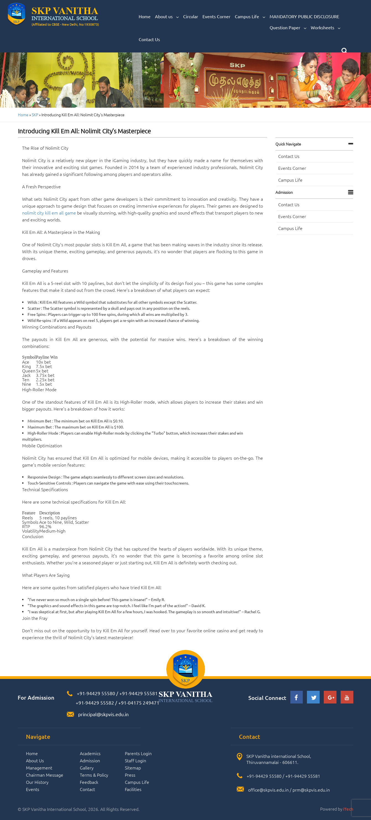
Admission (284, 192)
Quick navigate (288, 144)
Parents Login (138, 753)
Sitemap (133, 768)
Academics (90, 753)
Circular (190, 16)
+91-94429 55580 (96, 693)
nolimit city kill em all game (49, 213)
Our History (37, 782)
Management (39, 768)
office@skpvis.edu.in (268, 790)
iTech (348, 809)
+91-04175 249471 (138, 702)
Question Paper (288, 28)
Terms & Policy (94, 775)
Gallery (87, 768)
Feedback (89, 782)
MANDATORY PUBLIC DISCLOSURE (304, 16)
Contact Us (149, 39)
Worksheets (325, 28)
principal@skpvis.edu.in (103, 714)
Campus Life (250, 17)
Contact (87, 789)
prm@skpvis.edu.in (311, 790)
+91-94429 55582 (94, 702)
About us (167, 17)
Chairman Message (44, 775)
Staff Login (135, 760)
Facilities (133, 789)
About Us (35, 760)
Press (130, 775)
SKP (35, 114)
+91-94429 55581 (138, 693)
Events (32, 789)
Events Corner (216, 16)
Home (145, 16)
